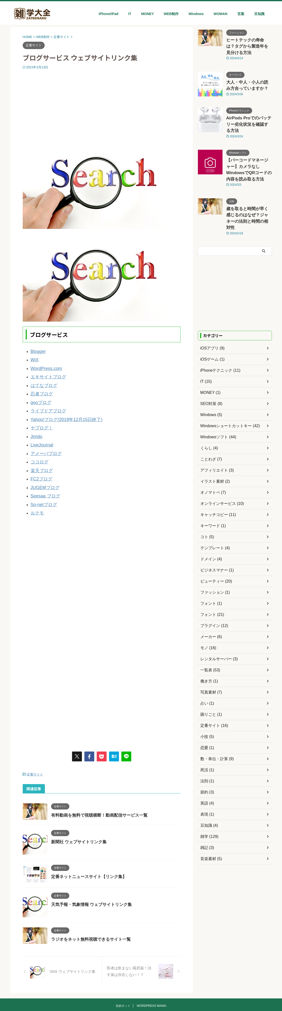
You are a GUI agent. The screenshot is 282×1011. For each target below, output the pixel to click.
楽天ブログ (40, 454)
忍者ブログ (40, 388)
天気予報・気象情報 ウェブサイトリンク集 (89, 882)
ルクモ (36, 491)
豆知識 (259, 14)
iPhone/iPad (108, 14)
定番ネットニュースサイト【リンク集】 (86, 854)
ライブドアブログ (45, 403)
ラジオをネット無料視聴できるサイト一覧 (88, 916)
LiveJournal (40, 432)
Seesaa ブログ (43, 477)
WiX (34, 358)
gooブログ (39, 395)
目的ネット (123, 984)
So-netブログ (42, 484)
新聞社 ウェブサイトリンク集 (77, 819)
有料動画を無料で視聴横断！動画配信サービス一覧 (96, 792)
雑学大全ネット (141, 996)
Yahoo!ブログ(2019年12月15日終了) (61, 410)
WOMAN (220, 14)
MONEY (147, 14)
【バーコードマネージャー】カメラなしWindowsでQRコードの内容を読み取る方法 (248, 149)
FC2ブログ (40, 462)
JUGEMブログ (43, 469)
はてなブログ (42, 380)
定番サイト (35, 752)
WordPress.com (44, 366)
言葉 (240, 14)
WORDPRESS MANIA (151, 984)
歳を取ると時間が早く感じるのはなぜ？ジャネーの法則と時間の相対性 (248, 189)
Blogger (37, 351)
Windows (196, 14)
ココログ (38, 447)
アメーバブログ (43, 440)
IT (129, 14)
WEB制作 (171, 14)
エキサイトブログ (45, 373)
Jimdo (35, 425)
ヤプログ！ (40, 417)
